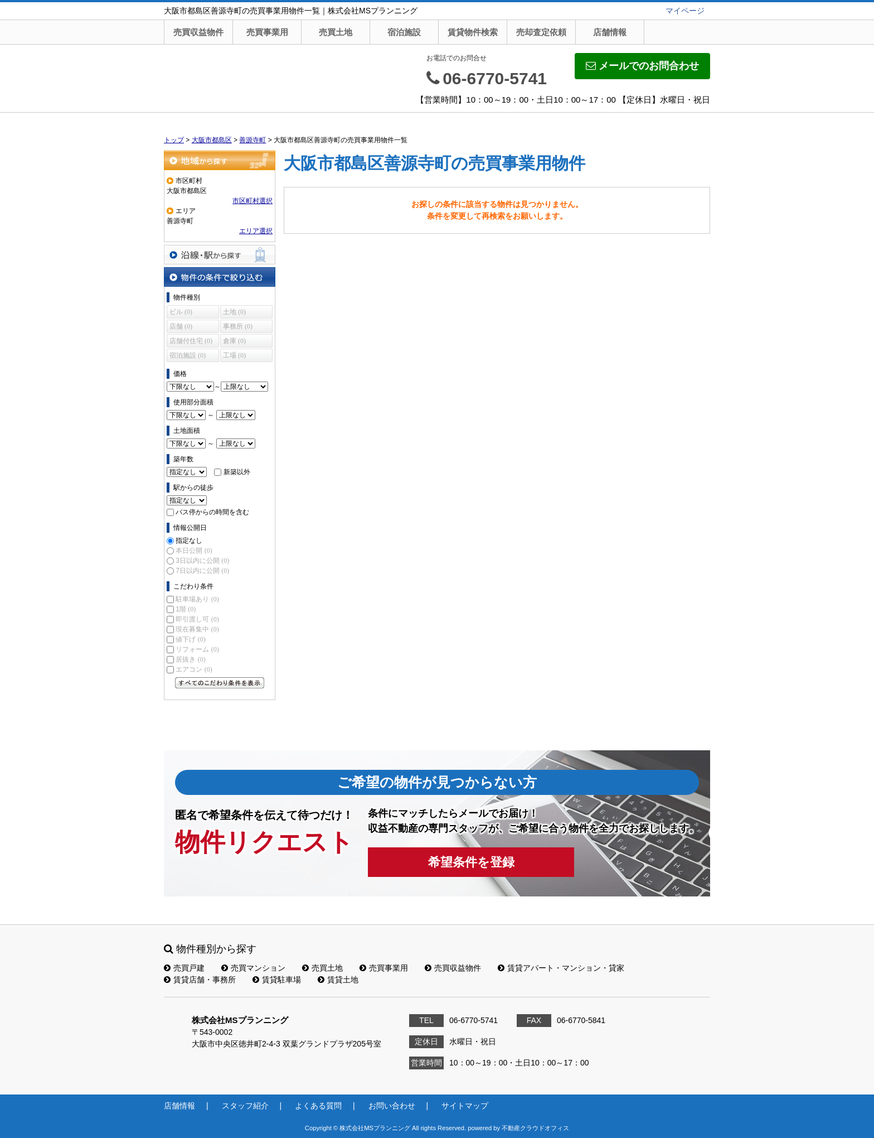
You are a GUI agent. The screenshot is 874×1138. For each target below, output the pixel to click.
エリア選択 (256, 231)
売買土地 (335, 32)
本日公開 (194, 550)
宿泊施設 (404, 32)
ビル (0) (180, 312)
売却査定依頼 (541, 32)
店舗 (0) (180, 326)
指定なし (189, 540)
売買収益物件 (198, 32)
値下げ (190, 639)
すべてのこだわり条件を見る (219, 682)
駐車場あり (197, 599)
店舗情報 (610, 32)
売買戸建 (184, 967)
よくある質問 (318, 1105)
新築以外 (237, 472)
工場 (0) (234, 355)
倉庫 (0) (234, 341)
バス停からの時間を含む (212, 512)
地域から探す (219, 160)
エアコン (194, 669)
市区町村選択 (252, 201)
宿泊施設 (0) (187, 355)
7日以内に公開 (202, 571)
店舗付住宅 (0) (190, 341)
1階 (186, 609)
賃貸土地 (338, 979)
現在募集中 (197, 629)
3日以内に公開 (202, 561)
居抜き (190, 659)
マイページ (685, 10)
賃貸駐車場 (277, 979)
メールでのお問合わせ (642, 65)
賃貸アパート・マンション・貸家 (561, 967)
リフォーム (197, 649)
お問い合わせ (391, 1105)
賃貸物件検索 (473, 32)
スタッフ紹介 (245, 1105)
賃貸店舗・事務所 (200, 979)
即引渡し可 (197, 619)
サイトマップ (464, 1105)
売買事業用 (267, 32)
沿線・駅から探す (219, 254)
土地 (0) (234, 312)
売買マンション (253, 967)
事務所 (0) (238, 326)
